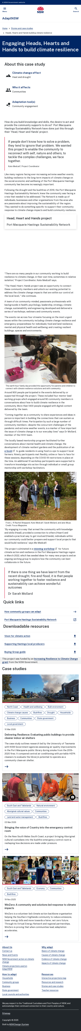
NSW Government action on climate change (18, 960)
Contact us (7, 951)
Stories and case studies (22, 28)
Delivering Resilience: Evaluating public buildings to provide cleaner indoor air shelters (39, 736)
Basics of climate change (53, 951)
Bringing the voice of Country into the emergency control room (38, 829)
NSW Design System (19, 1024)
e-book (9, 451)
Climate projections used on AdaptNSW (14, 967)
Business (6, 986)
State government (10, 990)
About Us (7, 947)
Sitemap (6, 1013)
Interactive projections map (54, 978)
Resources (47, 974)
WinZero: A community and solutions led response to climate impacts (40, 906)
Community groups (10, 982)
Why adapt (47, 947)
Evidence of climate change (54, 959)
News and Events (10, 955)
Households (7, 978)
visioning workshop (46, 549)
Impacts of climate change (54, 963)
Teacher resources (50, 990)
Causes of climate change (53, 955)
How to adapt (9, 974)
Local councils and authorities (15, 994)
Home (5, 28)
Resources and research (52, 982)
